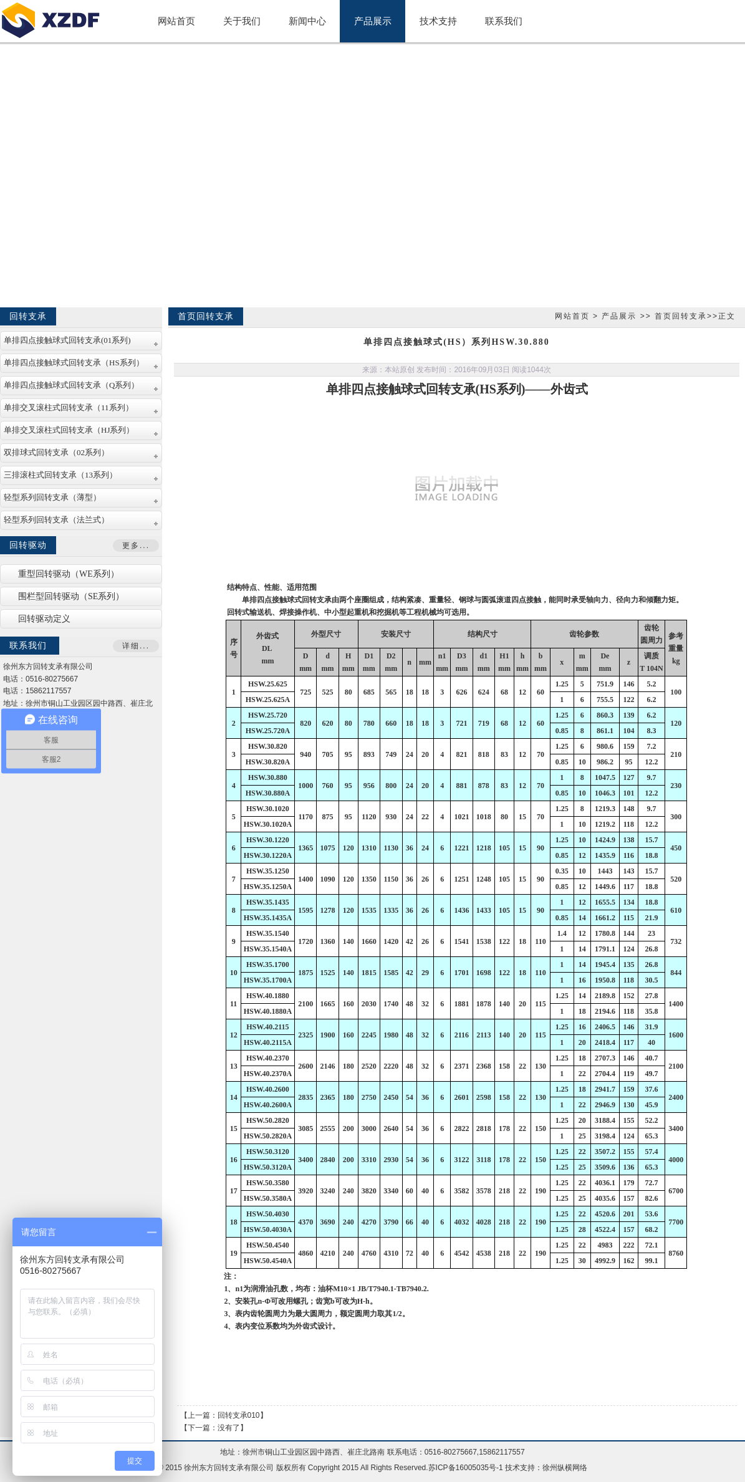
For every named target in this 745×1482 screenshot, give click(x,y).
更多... (136, 545)
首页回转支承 (681, 316)
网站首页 (572, 316)
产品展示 (619, 316)
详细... (136, 646)
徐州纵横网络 (564, 1467)
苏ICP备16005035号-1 (465, 1467)
